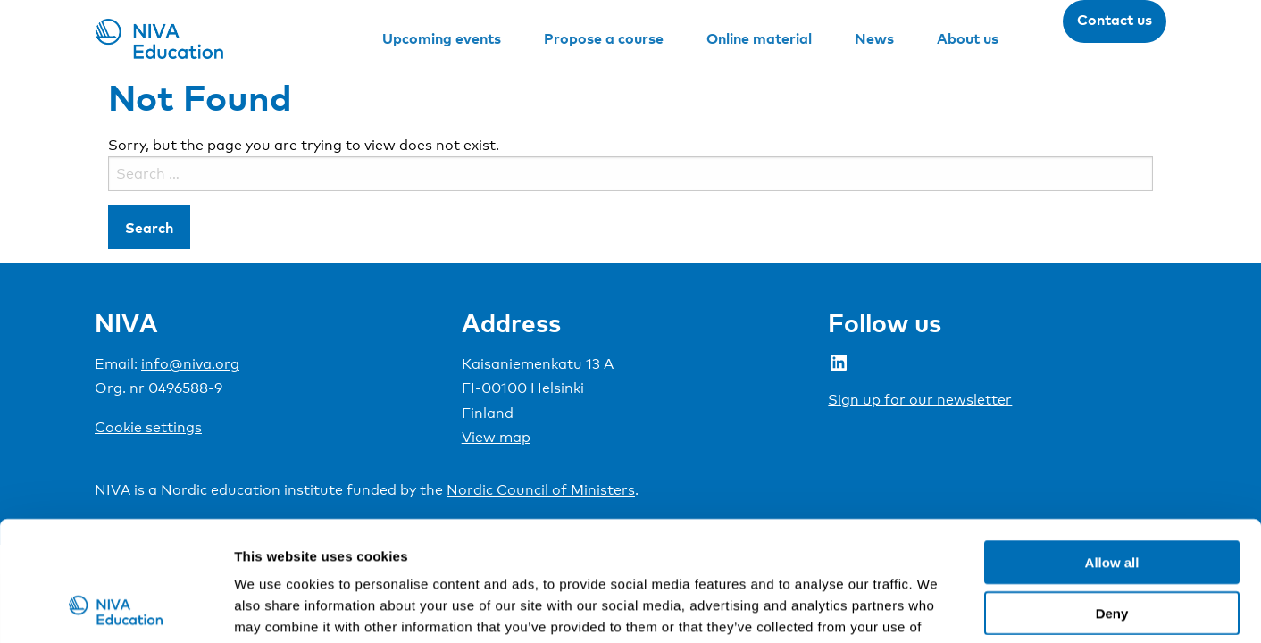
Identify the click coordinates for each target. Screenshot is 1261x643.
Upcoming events (441, 38)
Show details (937, 607)
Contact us (1114, 20)
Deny (1112, 500)
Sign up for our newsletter (920, 399)
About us (967, 38)
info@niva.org (190, 363)
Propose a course (604, 38)
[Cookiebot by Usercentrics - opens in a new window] (116, 608)
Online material (759, 38)
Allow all (1112, 449)
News (874, 38)
